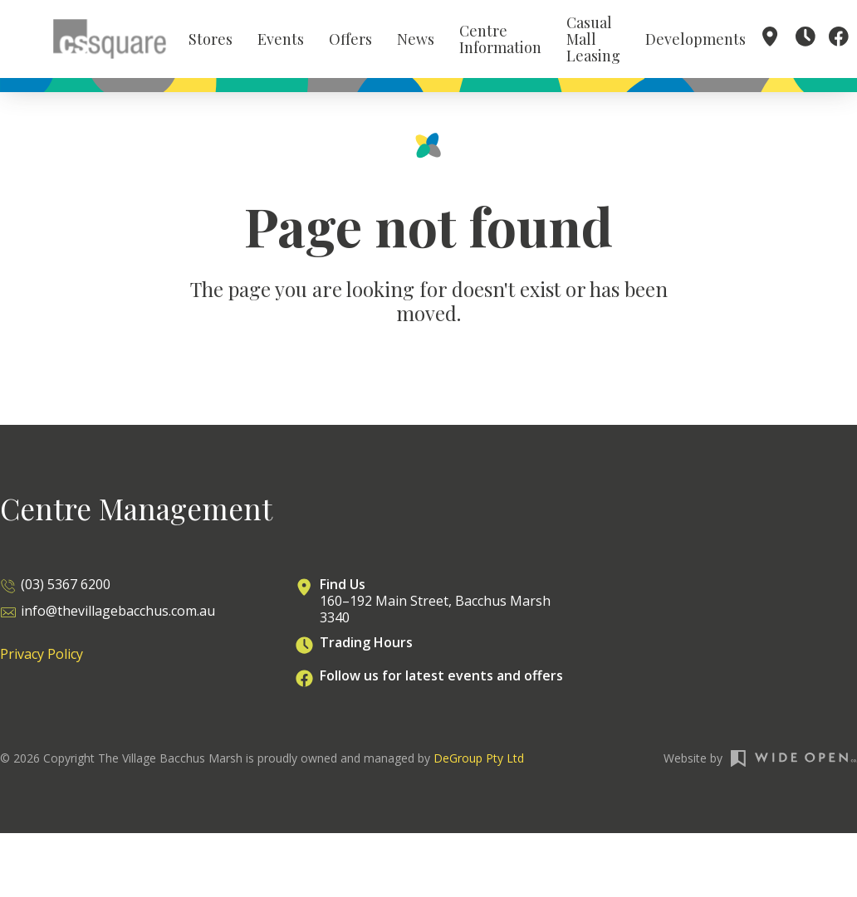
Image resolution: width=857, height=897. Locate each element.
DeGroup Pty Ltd (478, 765)
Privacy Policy (41, 661)
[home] (109, 41)
